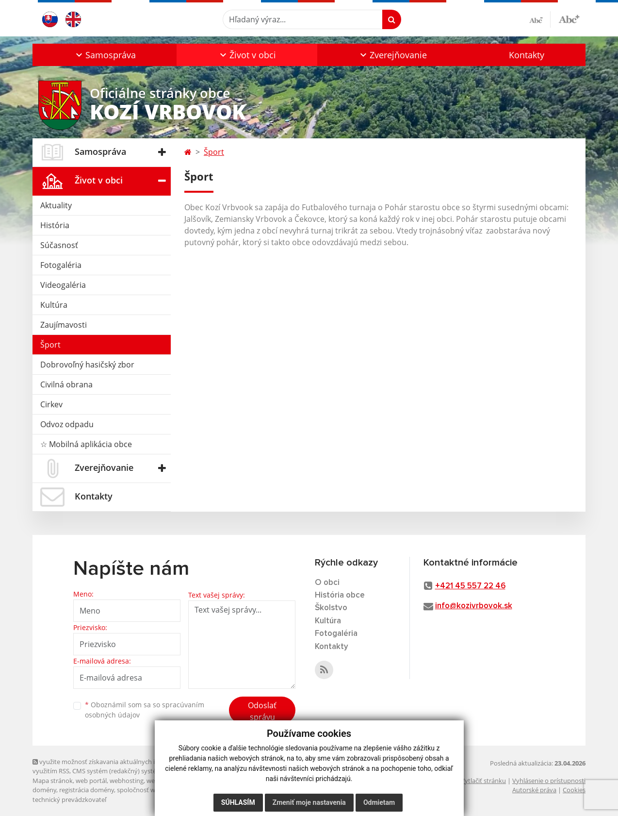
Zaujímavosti (63, 324)
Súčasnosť (59, 245)
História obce (340, 595)
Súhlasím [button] (238, 802)
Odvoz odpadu (67, 424)
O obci (327, 583)
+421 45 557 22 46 (470, 586)
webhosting (127, 780)
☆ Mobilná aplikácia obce (86, 444)
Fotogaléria (60, 265)
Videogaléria (63, 285)
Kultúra (53, 305)
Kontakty (526, 55)
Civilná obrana (66, 384)
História (54, 225)
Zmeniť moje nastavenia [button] (309, 802)
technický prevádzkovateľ (69, 799)
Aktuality (56, 205)
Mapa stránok (53, 780)
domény (44, 789)
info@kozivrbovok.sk (473, 606)
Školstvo (331, 608)
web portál (91, 780)
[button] (105, 55)
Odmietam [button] (379, 802)
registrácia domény (86, 789)
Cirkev (51, 404)
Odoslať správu (262, 711)
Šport (50, 344)
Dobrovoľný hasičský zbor (87, 364)
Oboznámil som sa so (144, 709)
